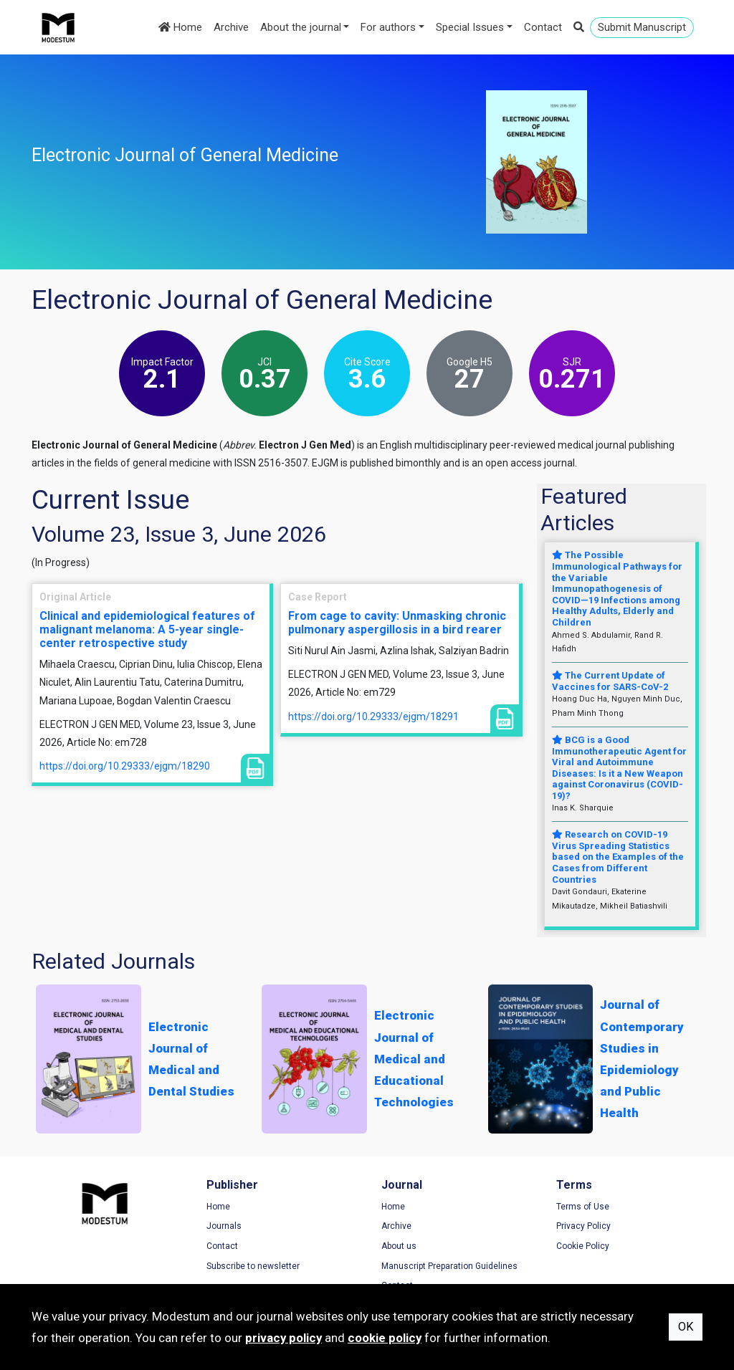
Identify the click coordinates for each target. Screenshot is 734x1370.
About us (398, 1246)
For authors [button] (388, 27)
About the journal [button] (300, 27)
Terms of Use (582, 1207)
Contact (543, 27)
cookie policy (384, 1338)
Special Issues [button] (470, 27)
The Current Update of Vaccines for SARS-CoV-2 (610, 681)
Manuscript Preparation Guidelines (449, 1266)
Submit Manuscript (642, 27)
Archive (231, 27)
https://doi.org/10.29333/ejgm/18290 (124, 766)
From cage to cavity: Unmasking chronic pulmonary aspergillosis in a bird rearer (397, 622)
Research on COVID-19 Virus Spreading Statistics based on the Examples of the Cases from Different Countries (618, 856)
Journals (224, 1226)
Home (180, 27)
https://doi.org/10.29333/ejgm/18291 (373, 716)
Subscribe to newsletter (253, 1266)
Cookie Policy (582, 1246)
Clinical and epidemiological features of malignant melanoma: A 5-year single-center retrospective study (147, 629)
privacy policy (283, 1338)
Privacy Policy (583, 1226)
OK (685, 1326)
